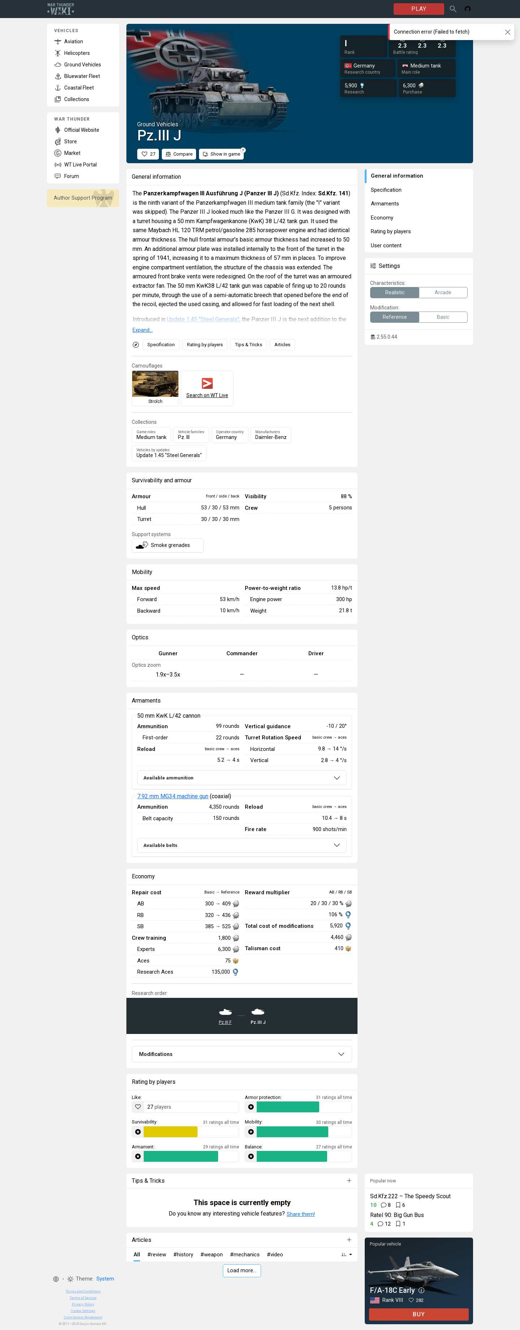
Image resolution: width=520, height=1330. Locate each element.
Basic (443, 317)
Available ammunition (168, 778)
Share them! (301, 1214)
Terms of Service (83, 1298)
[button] (56, 1279)
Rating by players (205, 344)
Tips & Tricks (248, 344)
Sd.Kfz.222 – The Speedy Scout (410, 1196)
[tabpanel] (242, 786)
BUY (419, 1314)
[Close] (507, 32)
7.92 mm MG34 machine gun (172, 796)
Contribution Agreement (83, 1317)
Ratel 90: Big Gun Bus (397, 1215)
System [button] (105, 1279)
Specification (161, 344)
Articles (282, 344)
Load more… (242, 1271)
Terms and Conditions (83, 1291)
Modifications (156, 1054)
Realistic (394, 292)
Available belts (160, 845)
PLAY (418, 8)
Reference (395, 317)
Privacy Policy (83, 1304)
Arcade (443, 292)
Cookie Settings (83, 1311)
